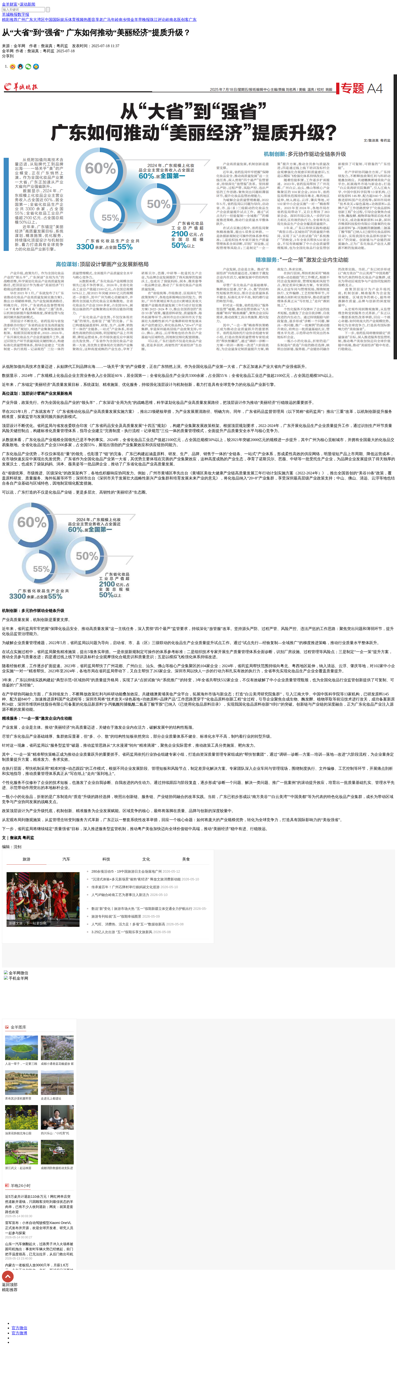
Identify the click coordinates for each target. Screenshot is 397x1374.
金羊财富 (10, 4)
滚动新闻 (27, 4)
